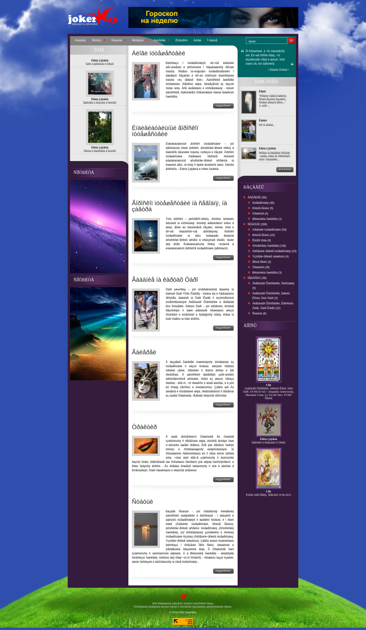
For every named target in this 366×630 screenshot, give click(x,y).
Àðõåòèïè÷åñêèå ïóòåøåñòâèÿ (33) (274, 251)
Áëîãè (197, 40)
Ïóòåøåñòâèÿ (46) (263, 202)
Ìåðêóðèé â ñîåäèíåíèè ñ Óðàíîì (268, 442)
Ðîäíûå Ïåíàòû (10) (263, 235)
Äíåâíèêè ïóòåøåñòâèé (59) (269, 229)
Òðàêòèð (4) (260, 213)
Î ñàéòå (212, 40)
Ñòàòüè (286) (257, 224)
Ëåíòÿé (263, 120)
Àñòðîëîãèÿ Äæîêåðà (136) (269, 245)
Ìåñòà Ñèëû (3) (261, 262)
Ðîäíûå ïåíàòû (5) (262, 208)
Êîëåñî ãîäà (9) (261, 240)
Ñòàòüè (116, 40)
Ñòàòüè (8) (259, 313)
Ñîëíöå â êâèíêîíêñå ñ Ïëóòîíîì (100, 151)
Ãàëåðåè (160, 40)
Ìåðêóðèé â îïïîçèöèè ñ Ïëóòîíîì (99, 102)
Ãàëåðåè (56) (257, 197)
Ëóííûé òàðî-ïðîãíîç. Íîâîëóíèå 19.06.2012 (268, 494)
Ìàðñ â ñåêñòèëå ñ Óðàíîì (100, 64)
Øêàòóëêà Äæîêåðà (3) (267, 272)
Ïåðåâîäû (138, 40)
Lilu (268, 385)
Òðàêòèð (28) (261, 267)
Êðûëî (262, 91)
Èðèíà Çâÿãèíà (267, 148)
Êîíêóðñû (182, 40)
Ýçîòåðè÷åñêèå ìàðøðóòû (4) (270, 256)
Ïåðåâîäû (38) (257, 278)
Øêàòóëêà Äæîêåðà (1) (267, 219)
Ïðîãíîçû (97, 40)
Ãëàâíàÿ (80, 40)
